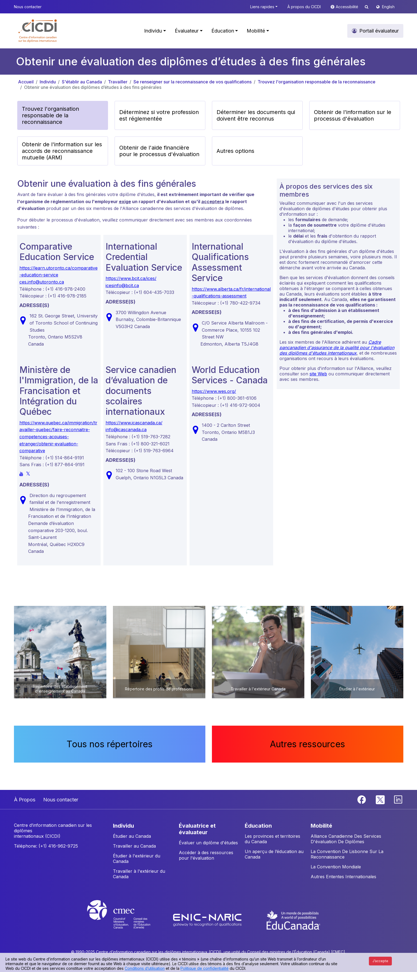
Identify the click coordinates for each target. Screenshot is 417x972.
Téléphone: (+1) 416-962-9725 (46, 846)
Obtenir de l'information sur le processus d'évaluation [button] (352, 115)
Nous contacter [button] (28, 6)
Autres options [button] (235, 151)
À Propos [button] (24, 799)
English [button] (388, 6)
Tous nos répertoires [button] (109, 744)
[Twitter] (380, 799)
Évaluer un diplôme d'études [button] (208, 842)
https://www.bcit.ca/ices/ (131, 278)
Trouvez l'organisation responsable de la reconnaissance (316, 81)
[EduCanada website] (293, 919)
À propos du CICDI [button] (304, 6)
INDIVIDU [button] (123, 825)
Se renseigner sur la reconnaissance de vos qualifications (192, 81)
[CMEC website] (126, 919)
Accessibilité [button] (347, 6)
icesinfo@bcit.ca (122, 285)
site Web (318, 373)
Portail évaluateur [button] (379, 31)
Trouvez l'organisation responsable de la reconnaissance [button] (50, 115)
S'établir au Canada (82, 81)
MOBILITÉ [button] (321, 825)
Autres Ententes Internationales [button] (343, 876)
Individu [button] (153, 31)
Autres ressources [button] (307, 744)
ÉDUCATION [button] (258, 825)
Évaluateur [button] (187, 31)
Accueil (26, 81)
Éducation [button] (222, 31)
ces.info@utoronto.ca (41, 282)
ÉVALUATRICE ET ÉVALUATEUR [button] (197, 829)
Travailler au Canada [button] (134, 846)
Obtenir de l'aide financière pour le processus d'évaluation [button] (159, 150)
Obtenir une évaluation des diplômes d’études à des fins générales (92, 87)
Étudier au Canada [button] (132, 836)
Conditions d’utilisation (145, 968)
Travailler (117, 81)
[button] (38, 31)
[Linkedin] (398, 799)
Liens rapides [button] (262, 6)
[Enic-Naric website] (208, 919)
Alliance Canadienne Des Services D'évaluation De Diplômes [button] (346, 838)
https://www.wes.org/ (214, 391)
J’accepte (380, 961)
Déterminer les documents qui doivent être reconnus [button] (256, 115)
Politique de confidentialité (204, 968)
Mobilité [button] (256, 31)
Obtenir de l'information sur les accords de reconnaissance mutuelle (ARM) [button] (62, 151)
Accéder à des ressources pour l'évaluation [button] (206, 855)
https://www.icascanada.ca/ (134, 422)
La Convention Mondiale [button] (336, 866)
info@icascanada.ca (126, 429)
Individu (48, 81)
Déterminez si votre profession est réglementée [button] (159, 115)
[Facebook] (362, 799)
